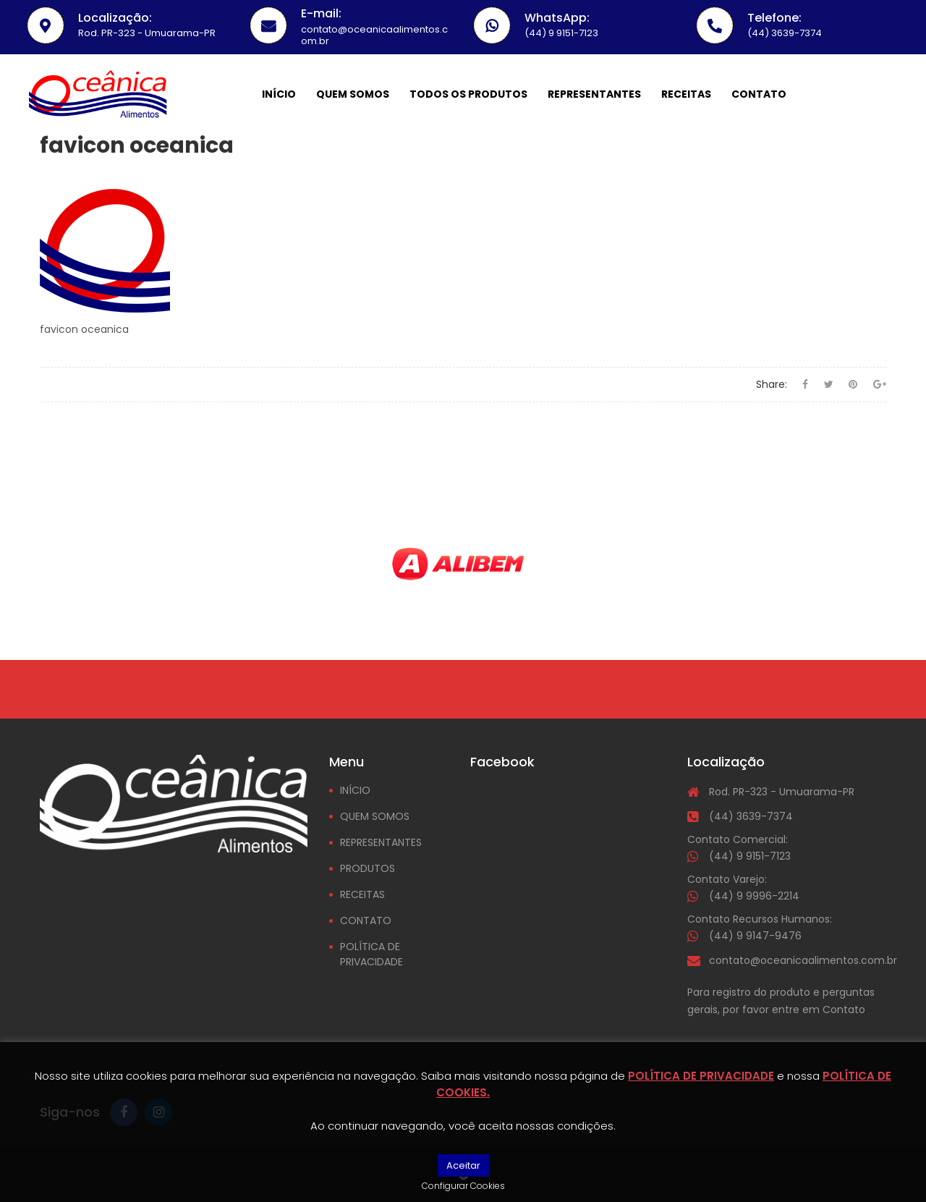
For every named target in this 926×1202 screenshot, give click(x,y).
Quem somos (352, 94)
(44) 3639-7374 (751, 816)
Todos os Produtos (468, 94)
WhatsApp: (557, 17)
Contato (758, 94)
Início (279, 94)
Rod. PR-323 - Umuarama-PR (781, 791)
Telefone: (774, 17)
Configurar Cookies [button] (463, 1186)
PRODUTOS (367, 868)
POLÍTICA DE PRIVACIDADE (371, 954)
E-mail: (321, 13)
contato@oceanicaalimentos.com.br (803, 960)
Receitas (686, 94)
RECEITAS (362, 894)
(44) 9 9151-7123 (750, 856)
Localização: (115, 17)
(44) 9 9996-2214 (754, 896)
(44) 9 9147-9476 (755, 935)
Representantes (594, 94)
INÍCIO (355, 790)
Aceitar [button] (463, 1165)
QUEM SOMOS (374, 816)
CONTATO (365, 920)
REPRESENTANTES (381, 842)
